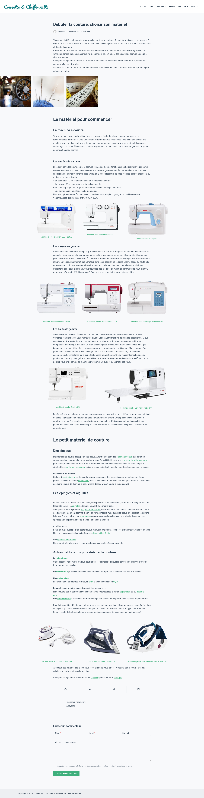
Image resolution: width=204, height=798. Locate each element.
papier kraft (125, 592)
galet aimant (62, 558)
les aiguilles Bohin (101, 533)
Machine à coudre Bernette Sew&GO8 (102, 322)
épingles (76, 506)
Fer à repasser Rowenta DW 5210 (102, 661)
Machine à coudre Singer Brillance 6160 (147, 322)
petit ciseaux (69, 477)
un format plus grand (75, 467)
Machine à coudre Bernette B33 (100, 235)
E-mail (92, 733)
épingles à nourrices (66, 539)
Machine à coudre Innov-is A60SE (56, 322)
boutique (118, 677)
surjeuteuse (85, 516)
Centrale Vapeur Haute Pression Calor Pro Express (147, 661)
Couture (86, 32)
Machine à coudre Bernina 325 (68, 407)
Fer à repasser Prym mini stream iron (57, 661)
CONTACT (194, 7)
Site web (125, 733)
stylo (115, 582)
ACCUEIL (143, 7)
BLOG (151, 7)
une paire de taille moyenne (134, 460)
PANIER (172, 7)
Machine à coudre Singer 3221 (148, 239)
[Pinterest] (114, 689)
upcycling (95, 677)
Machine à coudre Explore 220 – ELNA (56, 237)
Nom (58, 733)
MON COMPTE (183, 7)
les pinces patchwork (90, 509)
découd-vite (83, 480)
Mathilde (61, 32)
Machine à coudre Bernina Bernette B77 (136, 408)
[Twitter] (90, 689)
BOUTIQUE (161, 7)
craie (91, 582)
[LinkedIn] (138, 689)
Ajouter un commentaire (65, 742)
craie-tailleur (63, 578)
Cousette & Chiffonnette (26, 7)
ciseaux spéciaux (124, 457)
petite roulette (64, 598)
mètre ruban (62, 571)
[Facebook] (65, 689)
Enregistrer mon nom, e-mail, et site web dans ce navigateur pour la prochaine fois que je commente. (94, 766)
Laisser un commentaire (66, 773)
